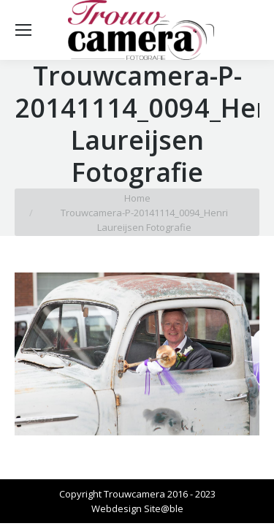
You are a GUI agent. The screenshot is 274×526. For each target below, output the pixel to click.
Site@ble (163, 508)
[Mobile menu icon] (23, 30)
